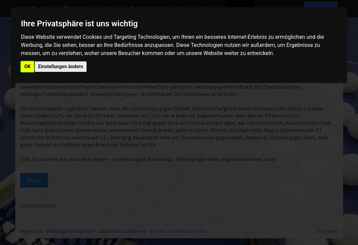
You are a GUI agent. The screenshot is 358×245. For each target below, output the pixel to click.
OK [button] (27, 66)
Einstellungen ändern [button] (60, 66)
